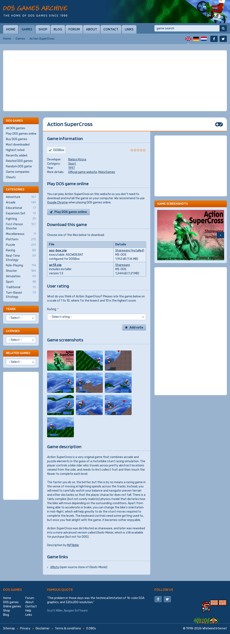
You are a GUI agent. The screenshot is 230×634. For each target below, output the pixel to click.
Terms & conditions (68, 628)
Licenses (13, 331)
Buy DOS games (16, 139)
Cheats (11, 177)
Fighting (21, 219)
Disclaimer (43, 628)
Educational (21, 208)
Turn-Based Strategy (21, 295)
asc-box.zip (58, 250)
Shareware (122, 265)
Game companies (18, 172)
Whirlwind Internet (214, 628)
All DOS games (15, 128)
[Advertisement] (115, 80)
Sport (72, 163)
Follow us (163, 589)
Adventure (21, 197)
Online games (12, 606)
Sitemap (9, 628)
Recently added (16, 155)
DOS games (12, 589)
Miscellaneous (21, 234)
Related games (18, 353)
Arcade (21, 202)
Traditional (21, 287)
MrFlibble (73, 545)
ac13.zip (55, 265)
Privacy (25, 628)
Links (129, 29)
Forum (74, 29)
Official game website (82, 172)
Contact (110, 29)
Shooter (21, 271)
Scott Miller (54, 610)
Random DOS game (19, 166)
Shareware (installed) (129, 250)
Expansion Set (21, 213)
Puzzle (21, 245)
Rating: (53, 309)
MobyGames (106, 172)
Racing (21, 250)
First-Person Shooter (21, 226)
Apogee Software (76, 610)
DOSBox (58, 150)
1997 (71, 168)
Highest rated (15, 150)
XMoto (54, 567)
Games (27, 29)
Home (10, 29)
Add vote (136, 327)
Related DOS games (19, 161)
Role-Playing (21, 265)
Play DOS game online (70, 212)
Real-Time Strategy (21, 258)
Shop (43, 29)
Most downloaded (18, 144)
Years (10, 309)
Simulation (21, 276)
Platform (21, 239)
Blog (58, 29)
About (91, 29)
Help (28, 610)
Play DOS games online (21, 133)
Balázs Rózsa (77, 159)
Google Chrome (57, 202)
